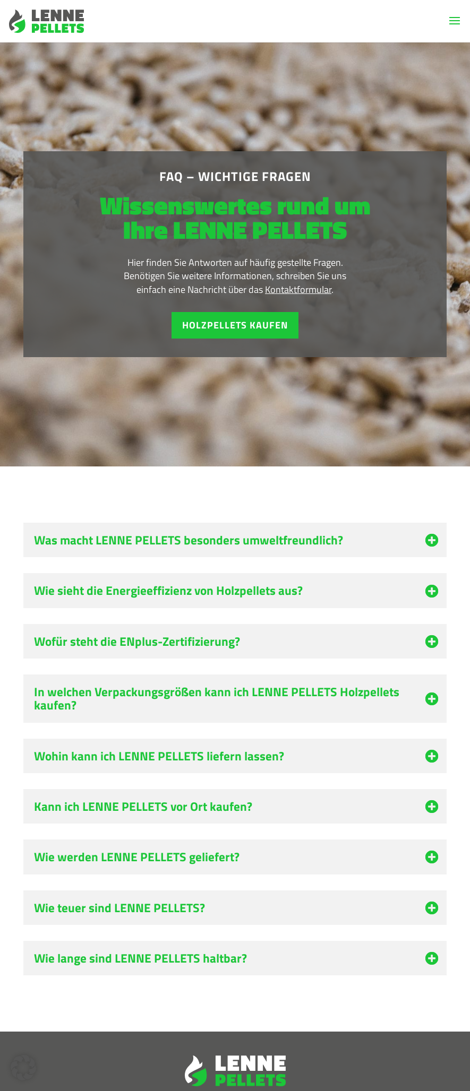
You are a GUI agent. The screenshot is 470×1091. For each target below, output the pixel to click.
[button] (23, 1067)
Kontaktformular (298, 289)
